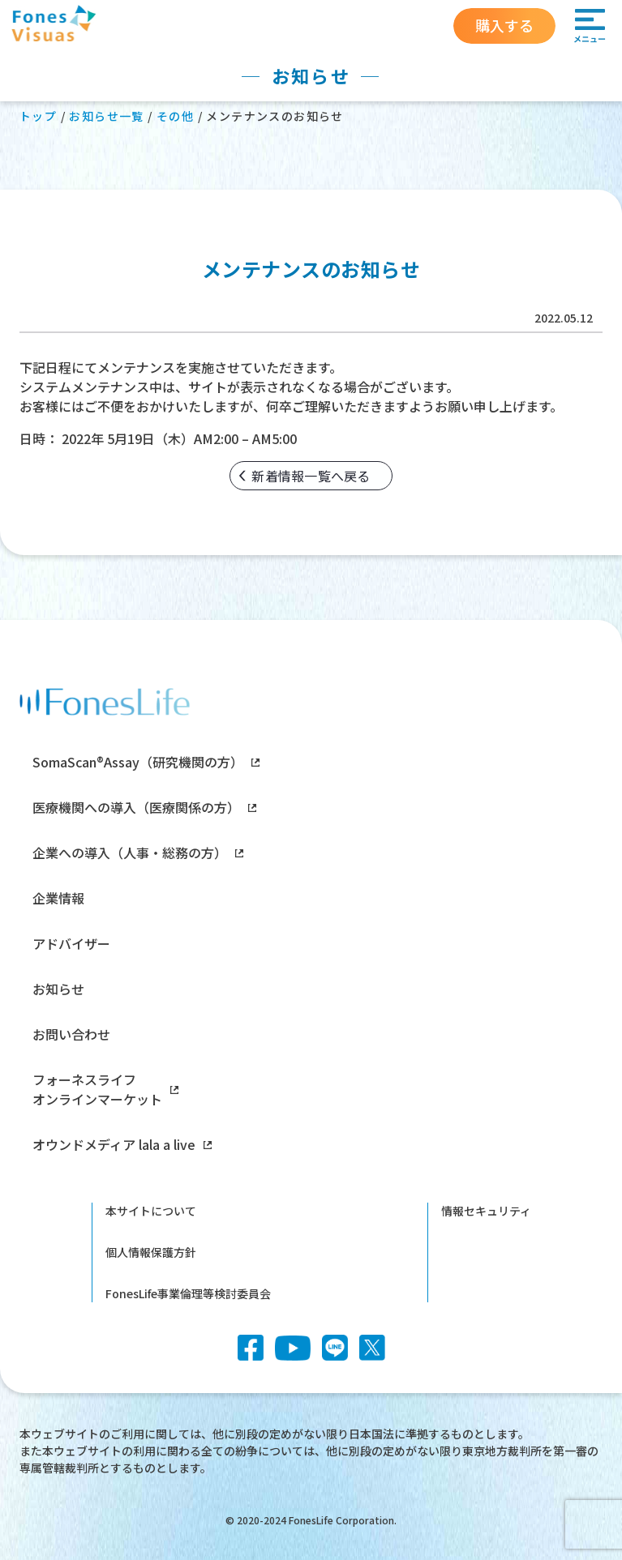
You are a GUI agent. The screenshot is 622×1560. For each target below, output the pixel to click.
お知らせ (58, 988)
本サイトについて (150, 1211)
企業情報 (58, 898)
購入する (504, 25)
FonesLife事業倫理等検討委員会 (188, 1293)
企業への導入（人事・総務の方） (137, 852)
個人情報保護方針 (150, 1252)
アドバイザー (71, 943)
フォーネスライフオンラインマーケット (105, 1089)
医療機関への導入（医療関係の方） (144, 807)
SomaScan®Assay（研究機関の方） (146, 761)
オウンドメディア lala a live (122, 1144)
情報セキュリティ (486, 1211)
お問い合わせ (71, 1034)
